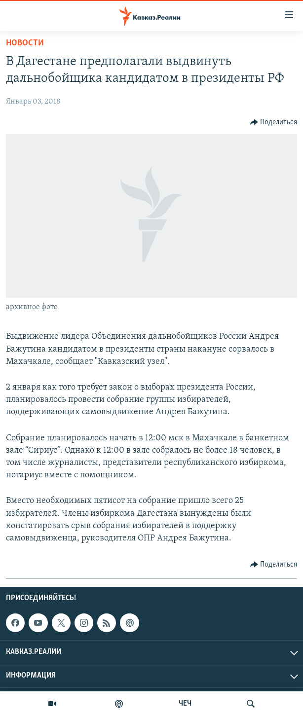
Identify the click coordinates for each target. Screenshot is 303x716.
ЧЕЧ (185, 704)
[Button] (274, 122)
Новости (25, 43)
